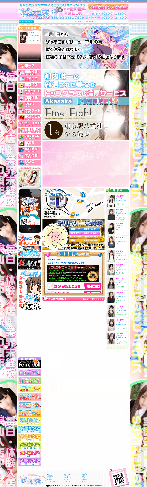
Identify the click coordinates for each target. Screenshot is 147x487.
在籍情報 (50, 479)
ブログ (66, 476)
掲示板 (84, 478)
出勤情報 (50, 476)
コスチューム (51, 481)
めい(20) (118, 322)
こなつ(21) (119, 239)
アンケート (67, 478)
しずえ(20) (119, 336)
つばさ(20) (119, 225)
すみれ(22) (119, 212)
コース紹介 (67, 481)
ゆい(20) (31, 32)
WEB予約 (84, 474)
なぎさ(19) (119, 198)
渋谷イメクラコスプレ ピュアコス (73, 486)
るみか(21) (119, 281)
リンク (84, 481)
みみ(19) (118, 253)
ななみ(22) (119, 294)
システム (50, 478)
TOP (48, 474)
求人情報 (84, 479)
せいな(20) (119, 308)
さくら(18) (119, 267)
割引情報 (67, 474)
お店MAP (84, 476)
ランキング (67, 479)
